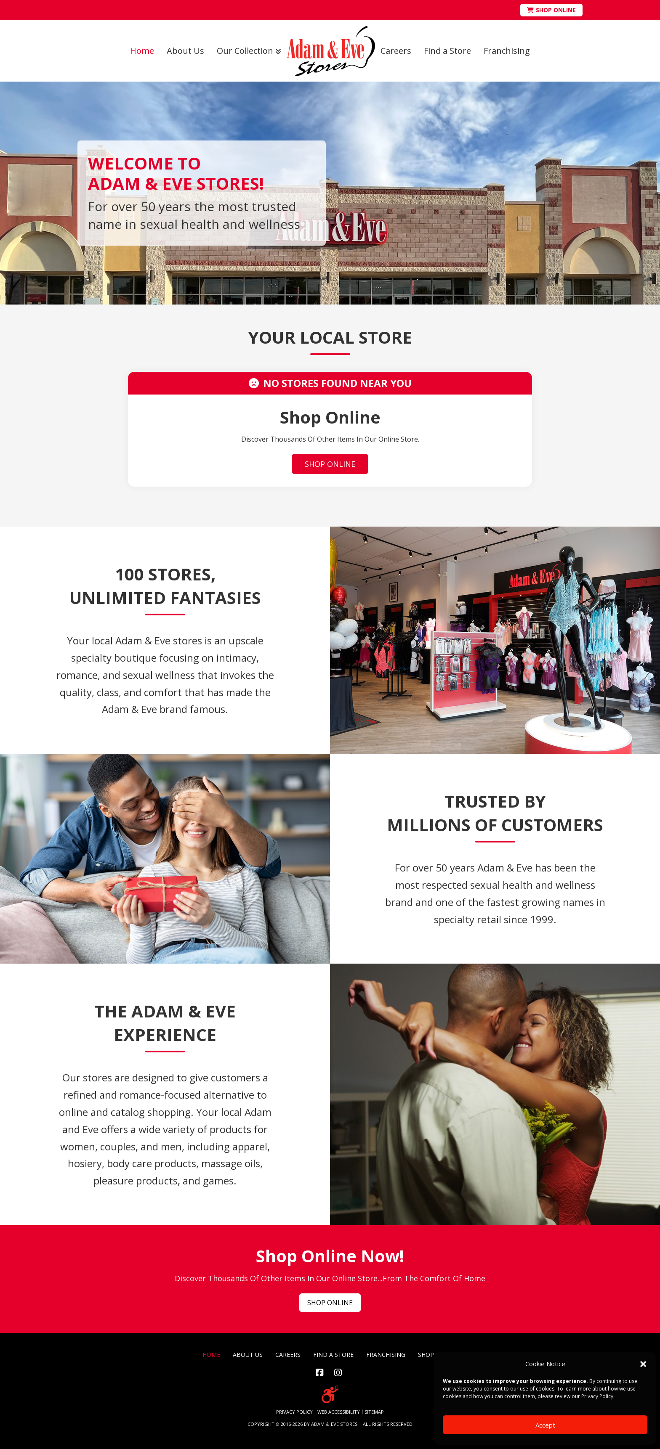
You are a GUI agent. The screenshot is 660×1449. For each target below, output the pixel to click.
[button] (643, 1364)
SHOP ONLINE (330, 464)
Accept (545, 1425)
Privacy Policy (597, 1396)
